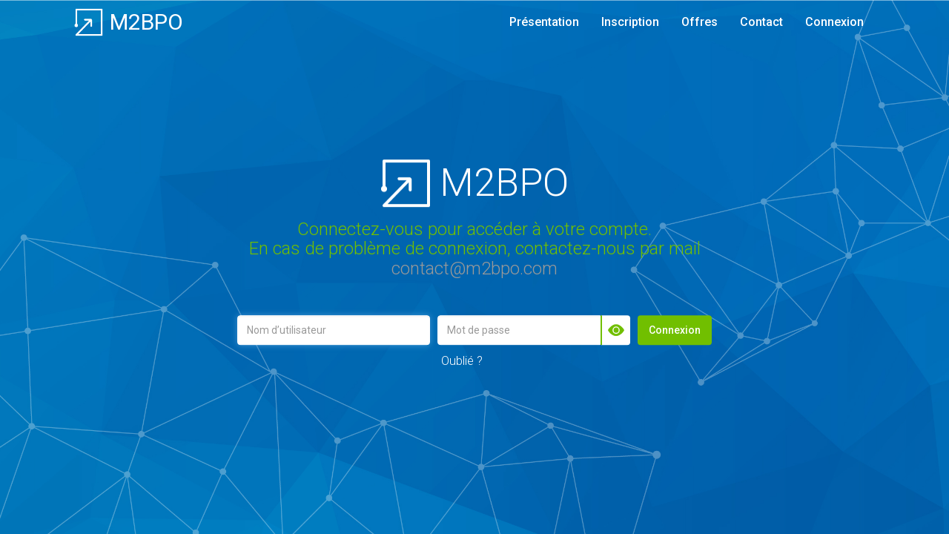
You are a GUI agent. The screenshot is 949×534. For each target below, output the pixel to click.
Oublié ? (462, 360)
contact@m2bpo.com (474, 268)
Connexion (675, 330)
